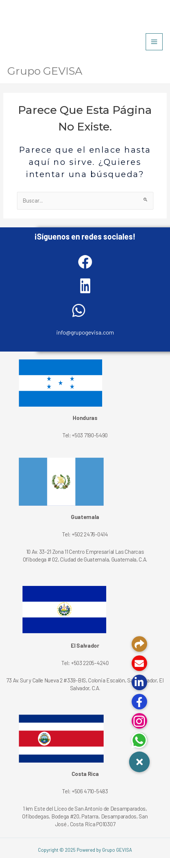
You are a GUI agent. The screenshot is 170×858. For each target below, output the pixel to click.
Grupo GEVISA (44, 71)
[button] (139, 762)
